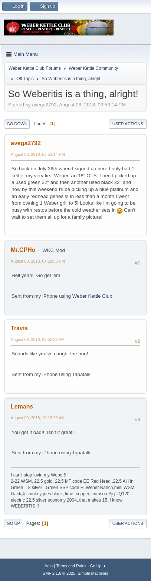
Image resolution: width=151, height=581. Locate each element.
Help (49, 566)
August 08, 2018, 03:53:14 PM (38, 154)
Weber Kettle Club (92, 296)
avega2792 (26, 143)
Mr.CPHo (23, 250)
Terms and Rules (71, 566)
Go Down (17, 124)
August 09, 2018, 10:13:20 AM (38, 418)
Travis (19, 328)
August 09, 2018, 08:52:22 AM (38, 339)
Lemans (22, 406)
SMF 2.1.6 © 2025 (59, 573)
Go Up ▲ (98, 566)
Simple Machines (93, 573)
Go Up (13, 523)
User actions (127, 124)
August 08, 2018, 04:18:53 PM (38, 261)
